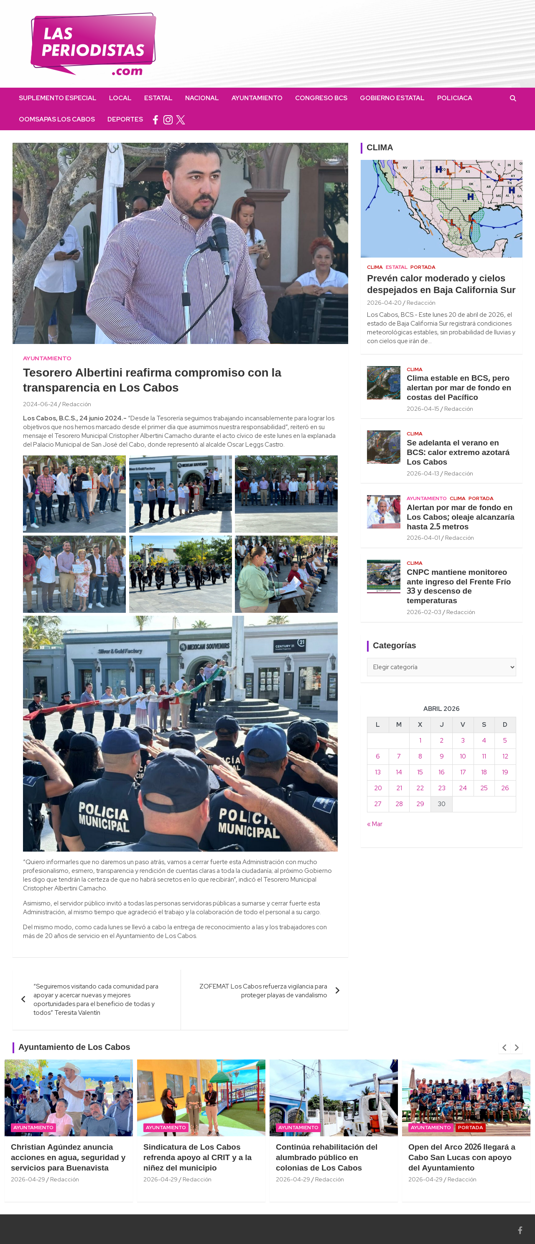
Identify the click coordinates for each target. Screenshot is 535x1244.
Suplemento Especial (58, 98)
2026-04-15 (423, 408)
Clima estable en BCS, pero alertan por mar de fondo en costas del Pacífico (459, 388)
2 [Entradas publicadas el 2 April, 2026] (441, 740)
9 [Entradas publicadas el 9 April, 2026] (442, 756)
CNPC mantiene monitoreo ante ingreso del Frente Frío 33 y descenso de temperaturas (459, 587)
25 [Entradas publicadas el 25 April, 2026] (484, 788)
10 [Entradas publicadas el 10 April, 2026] (463, 756)
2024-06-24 (40, 404)
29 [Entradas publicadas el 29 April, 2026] (420, 804)
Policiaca (454, 98)
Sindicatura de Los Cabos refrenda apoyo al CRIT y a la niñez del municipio (197, 1158)
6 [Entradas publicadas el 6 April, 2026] (378, 756)
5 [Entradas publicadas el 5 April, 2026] (505, 740)
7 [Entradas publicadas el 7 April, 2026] (399, 756)
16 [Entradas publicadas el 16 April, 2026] (441, 772)
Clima (375, 267)
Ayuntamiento (257, 98)
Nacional (202, 98)
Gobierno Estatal (392, 98)
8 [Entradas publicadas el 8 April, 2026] (420, 756)
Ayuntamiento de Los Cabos (74, 1048)
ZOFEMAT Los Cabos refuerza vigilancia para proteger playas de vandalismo (263, 990)
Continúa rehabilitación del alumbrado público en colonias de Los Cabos (326, 1158)
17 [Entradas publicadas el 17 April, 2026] (463, 772)
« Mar (374, 824)
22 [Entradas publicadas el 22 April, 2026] (420, 788)
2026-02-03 (424, 612)
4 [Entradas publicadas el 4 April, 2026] (484, 740)
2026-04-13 (423, 473)
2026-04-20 (384, 302)
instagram (168, 119)
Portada (423, 267)
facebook (155, 119)
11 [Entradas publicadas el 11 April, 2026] (484, 756)
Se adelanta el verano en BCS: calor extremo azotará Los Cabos (458, 453)
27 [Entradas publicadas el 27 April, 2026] (378, 804)
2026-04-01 (423, 537)
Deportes (125, 119)
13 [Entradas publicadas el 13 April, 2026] (378, 772)
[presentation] (504, 1048)
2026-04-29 (28, 1179)
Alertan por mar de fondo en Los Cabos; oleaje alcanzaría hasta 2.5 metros (461, 517)
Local (120, 98)
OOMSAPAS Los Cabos (57, 119)
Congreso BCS (321, 98)
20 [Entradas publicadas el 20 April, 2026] (378, 788)
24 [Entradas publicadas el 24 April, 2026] (463, 788)
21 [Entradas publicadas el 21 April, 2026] (399, 788)
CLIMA (380, 148)
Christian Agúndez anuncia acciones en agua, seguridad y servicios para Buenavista (68, 1158)
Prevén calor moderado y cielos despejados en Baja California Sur (441, 285)
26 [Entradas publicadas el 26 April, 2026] (505, 788)
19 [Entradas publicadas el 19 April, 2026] (505, 772)
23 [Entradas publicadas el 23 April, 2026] (442, 788)
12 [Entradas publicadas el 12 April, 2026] (505, 756)
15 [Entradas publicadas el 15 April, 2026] (420, 772)
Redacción (76, 404)
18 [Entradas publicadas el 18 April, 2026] (484, 772)
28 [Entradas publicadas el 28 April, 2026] (399, 804)
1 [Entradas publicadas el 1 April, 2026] (420, 740)
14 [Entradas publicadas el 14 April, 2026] (399, 772)
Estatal (158, 98)
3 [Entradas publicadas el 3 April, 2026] (463, 740)
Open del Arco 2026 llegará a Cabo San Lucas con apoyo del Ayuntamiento (461, 1158)
